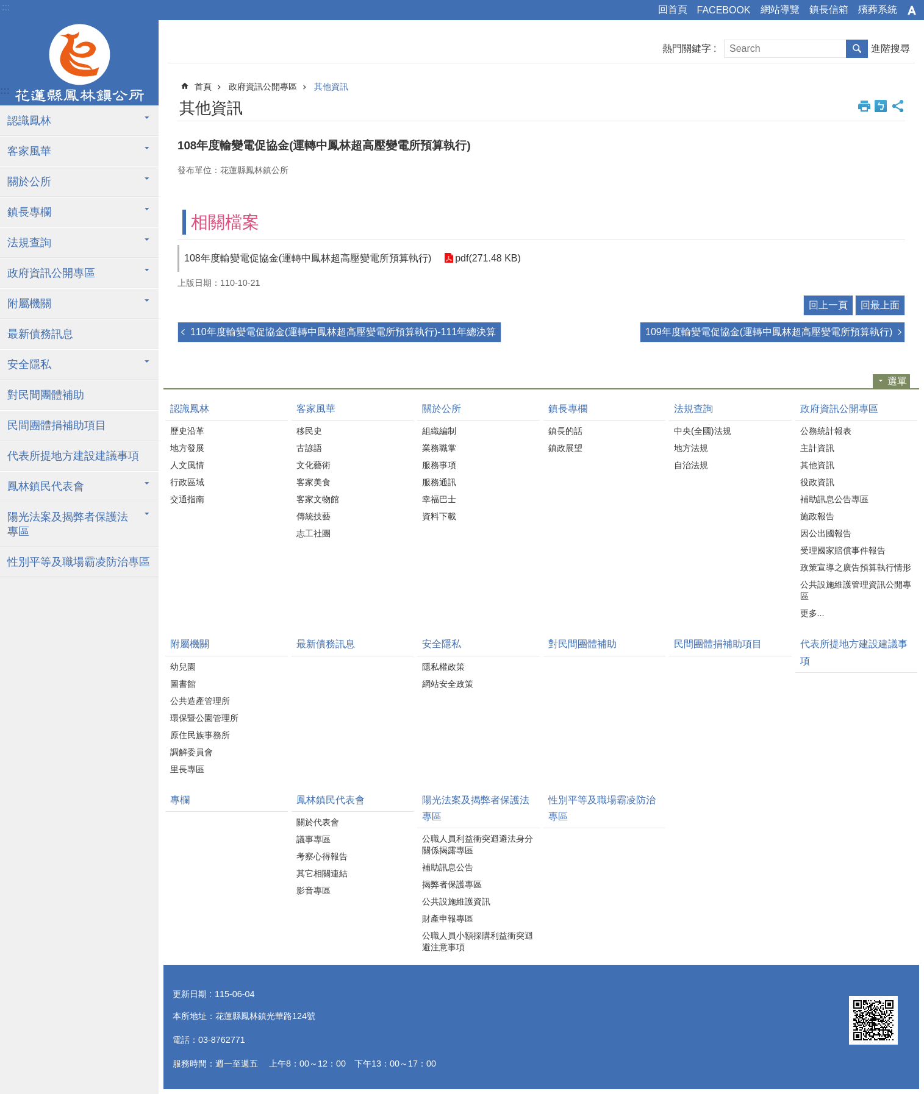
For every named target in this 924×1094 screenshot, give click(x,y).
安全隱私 (29, 364)
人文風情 (187, 465)
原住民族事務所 (200, 735)
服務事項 (439, 465)
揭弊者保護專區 (452, 884)
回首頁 (672, 9)
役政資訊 (817, 482)
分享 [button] (897, 106)
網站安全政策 (447, 684)
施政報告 (817, 516)
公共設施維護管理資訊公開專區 (855, 590)
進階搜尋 (890, 48)
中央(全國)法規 (702, 431)
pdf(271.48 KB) (487, 258)
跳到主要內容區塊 (6, 6)
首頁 (203, 86)
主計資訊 (817, 448)
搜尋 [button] (857, 49)
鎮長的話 (565, 431)
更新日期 (190, 994)
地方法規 (691, 448)
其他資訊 (331, 86)
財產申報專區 (447, 918)
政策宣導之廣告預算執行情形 (855, 567)
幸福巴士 (439, 499)
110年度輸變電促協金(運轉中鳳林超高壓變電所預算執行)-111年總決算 (343, 332)
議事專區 (313, 839)
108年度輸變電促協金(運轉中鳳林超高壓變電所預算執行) (307, 258)
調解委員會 (191, 752)
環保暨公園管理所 (204, 718)
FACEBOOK (724, 10)
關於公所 (29, 182)
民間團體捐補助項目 (56, 425)
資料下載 (439, 516)
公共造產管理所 (200, 701)
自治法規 (691, 465)
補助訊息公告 (447, 867)
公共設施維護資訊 (456, 901)
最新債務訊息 (40, 334)
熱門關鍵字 (686, 48)
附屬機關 (29, 303)
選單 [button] (897, 381)
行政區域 (187, 482)
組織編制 (439, 431)
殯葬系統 (877, 9)
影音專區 (313, 890)
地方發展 (187, 448)
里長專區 (187, 769)
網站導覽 (780, 9)
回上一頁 (828, 305)
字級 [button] (911, 10)
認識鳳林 (29, 121)
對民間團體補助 (45, 395)
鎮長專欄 (29, 212)
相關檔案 (225, 222)
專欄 (180, 800)
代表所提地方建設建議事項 (73, 456)
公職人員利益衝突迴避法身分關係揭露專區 (477, 844)
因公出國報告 (825, 533)
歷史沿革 (187, 431)
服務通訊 (439, 482)
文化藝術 (313, 465)
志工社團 (313, 533)
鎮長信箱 (828, 9)
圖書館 (183, 684)
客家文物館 (317, 499)
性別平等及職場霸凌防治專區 (78, 562)
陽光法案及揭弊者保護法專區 (67, 524)
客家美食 (313, 482)
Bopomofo (880, 106)
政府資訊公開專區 (51, 273)
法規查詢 (29, 242)
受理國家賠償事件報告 (843, 550)
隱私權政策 (443, 667)
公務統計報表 (825, 431)
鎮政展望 (565, 448)
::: (6, 7)
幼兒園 (183, 667)
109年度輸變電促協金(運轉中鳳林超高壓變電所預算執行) (768, 332)
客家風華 (29, 151)
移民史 (309, 431)
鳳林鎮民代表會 (45, 486)
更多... (812, 613)
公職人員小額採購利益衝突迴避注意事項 (477, 941)
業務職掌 (439, 448)
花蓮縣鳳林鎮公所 (79, 62)
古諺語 (309, 448)
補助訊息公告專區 (834, 499)
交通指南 (187, 499)
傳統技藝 (313, 516)
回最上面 (880, 305)
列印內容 (864, 106)
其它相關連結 (322, 873)
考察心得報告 (322, 856)
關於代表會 (317, 822)
